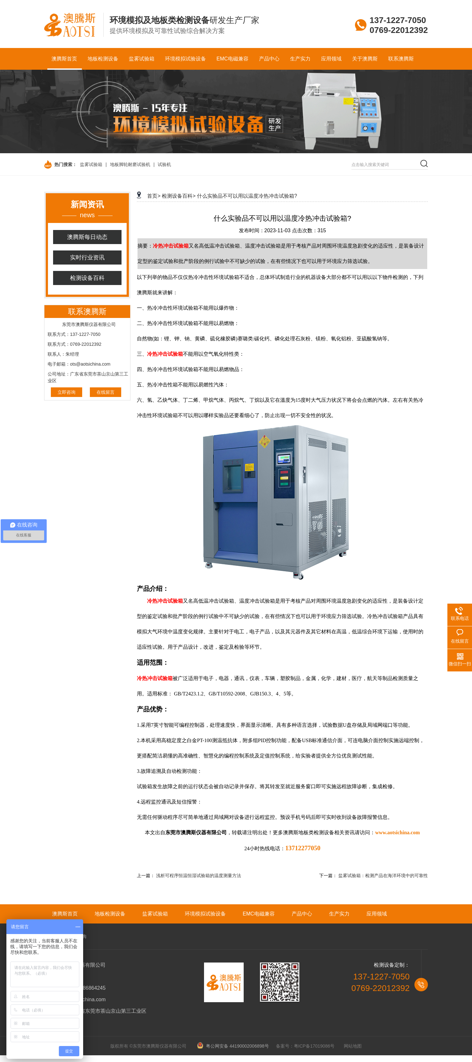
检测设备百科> (178, 196)
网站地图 (353, 1046)
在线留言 (105, 392)
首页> (153, 196)
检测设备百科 (87, 278)
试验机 (164, 164)
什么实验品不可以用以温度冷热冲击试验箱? (247, 196)
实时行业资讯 (87, 257)
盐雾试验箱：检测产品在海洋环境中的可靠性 (383, 875)
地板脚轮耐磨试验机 (130, 164)
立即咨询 (66, 392)
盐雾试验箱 (91, 164)
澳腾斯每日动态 (87, 237)
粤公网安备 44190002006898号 (235, 1046)
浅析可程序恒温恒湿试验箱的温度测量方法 (198, 875)
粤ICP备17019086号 (314, 1046)
